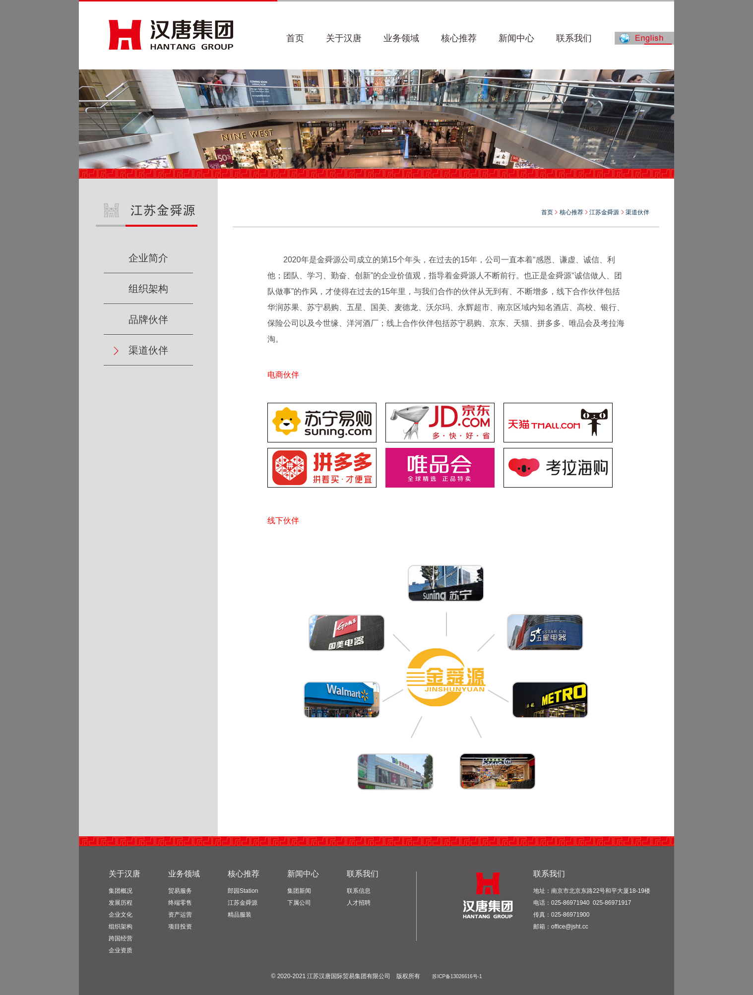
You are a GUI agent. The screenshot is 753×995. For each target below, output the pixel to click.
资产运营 (180, 914)
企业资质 (120, 950)
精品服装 (239, 914)
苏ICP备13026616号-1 (457, 976)
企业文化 (120, 914)
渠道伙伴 (148, 350)
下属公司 (299, 902)
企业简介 (148, 257)
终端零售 (180, 902)
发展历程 (120, 902)
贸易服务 (180, 890)
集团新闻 (299, 890)
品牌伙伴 (148, 319)
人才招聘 (359, 902)
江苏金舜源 (242, 902)
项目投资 (180, 926)
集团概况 (120, 890)
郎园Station (243, 890)
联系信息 (359, 890)
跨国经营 (120, 938)
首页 (547, 212)
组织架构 (148, 288)
